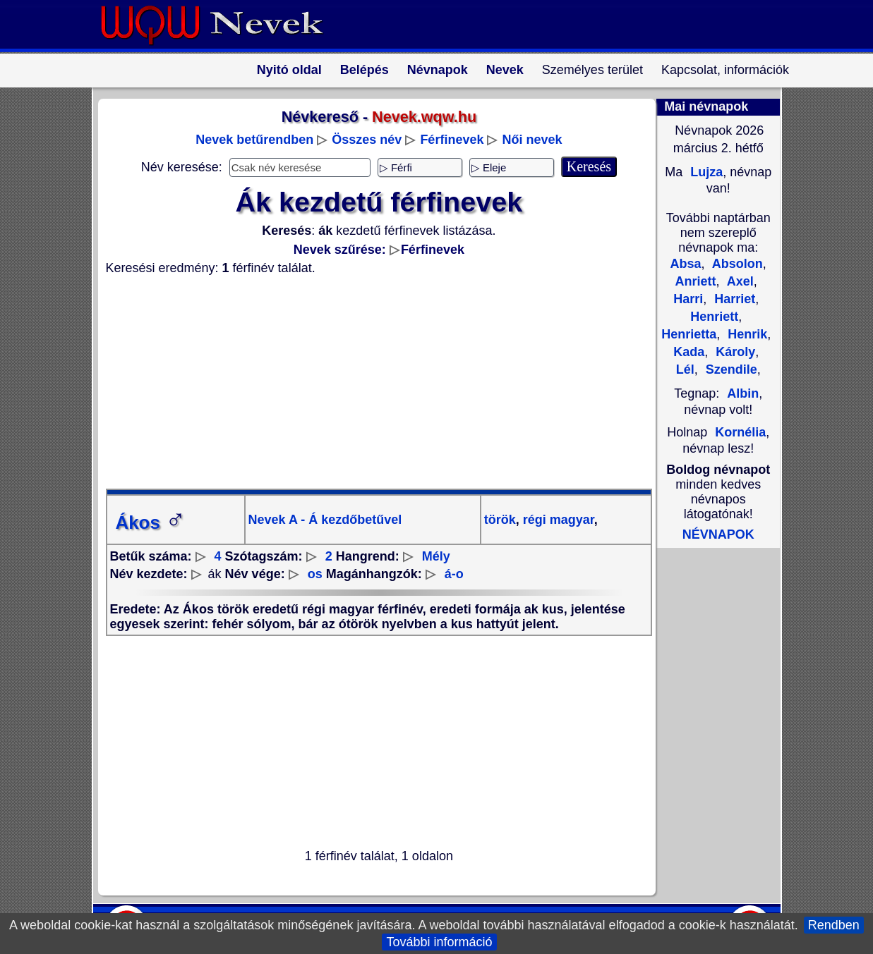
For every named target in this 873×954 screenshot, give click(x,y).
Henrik (745, 334)
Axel (739, 281)
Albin (743, 393)
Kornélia (740, 432)
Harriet (733, 299)
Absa (686, 264)
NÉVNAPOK (718, 534)
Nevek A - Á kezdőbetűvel (325, 520)
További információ (439, 942)
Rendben (834, 925)
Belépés (364, 70)
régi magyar (556, 520)
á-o (454, 574)
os (315, 574)
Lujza (705, 172)
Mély (436, 556)
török (500, 520)
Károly (733, 352)
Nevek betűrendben (254, 140)
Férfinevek (451, 140)
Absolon (736, 264)
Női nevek (532, 140)
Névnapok (437, 70)
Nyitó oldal (289, 70)
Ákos (151, 522)
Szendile (729, 369)
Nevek (505, 70)
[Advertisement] (370, 382)
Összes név (367, 140)
